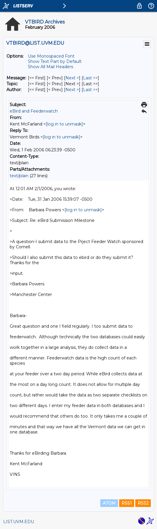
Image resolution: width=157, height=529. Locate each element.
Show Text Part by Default (55, 61)
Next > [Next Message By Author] (72, 89)
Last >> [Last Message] (90, 78)
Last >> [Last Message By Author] (90, 89)
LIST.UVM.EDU (18, 521)
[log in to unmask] (64, 124)
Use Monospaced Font (51, 56)
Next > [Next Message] (72, 78)
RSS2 (143, 503)
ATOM (109, 503)
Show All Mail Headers (50, 66)
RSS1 (126, 503)
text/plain (19, 175)
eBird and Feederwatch (34, 111)
